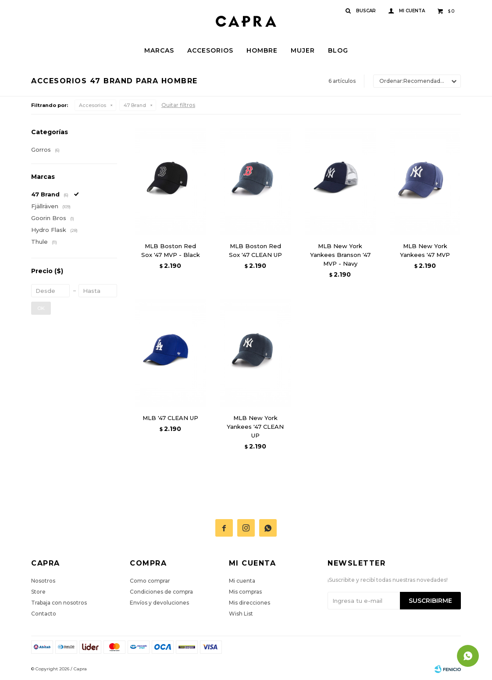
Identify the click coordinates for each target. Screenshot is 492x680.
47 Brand (135, 105)
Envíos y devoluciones (159, 602)
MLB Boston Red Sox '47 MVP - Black (170, 250)
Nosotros (43, 580)
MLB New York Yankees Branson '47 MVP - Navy (340, 254)
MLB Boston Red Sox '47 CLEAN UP (255, 250)
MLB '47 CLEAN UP (170, 417)
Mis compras (245, 591)
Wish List (241, 613)
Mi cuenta (242, 580)
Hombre (262, 50)
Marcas (159, 50)
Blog (338, 50)
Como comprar (150, 580)
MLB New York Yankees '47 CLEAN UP (255, 426)
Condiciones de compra (161, 591)
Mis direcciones (249, 602)
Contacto (43, 613)
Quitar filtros (178, 105)
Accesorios (210, 50)
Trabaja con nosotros (59, 602)
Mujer (303, 50)
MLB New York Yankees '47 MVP (425, 250)
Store (38, 591)
